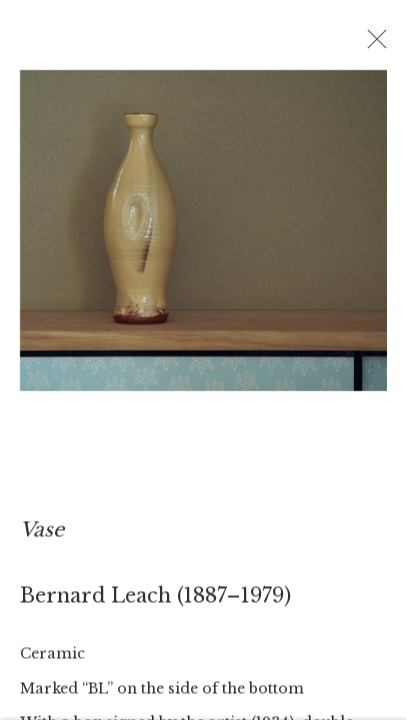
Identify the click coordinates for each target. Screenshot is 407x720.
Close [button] (374, 45)
